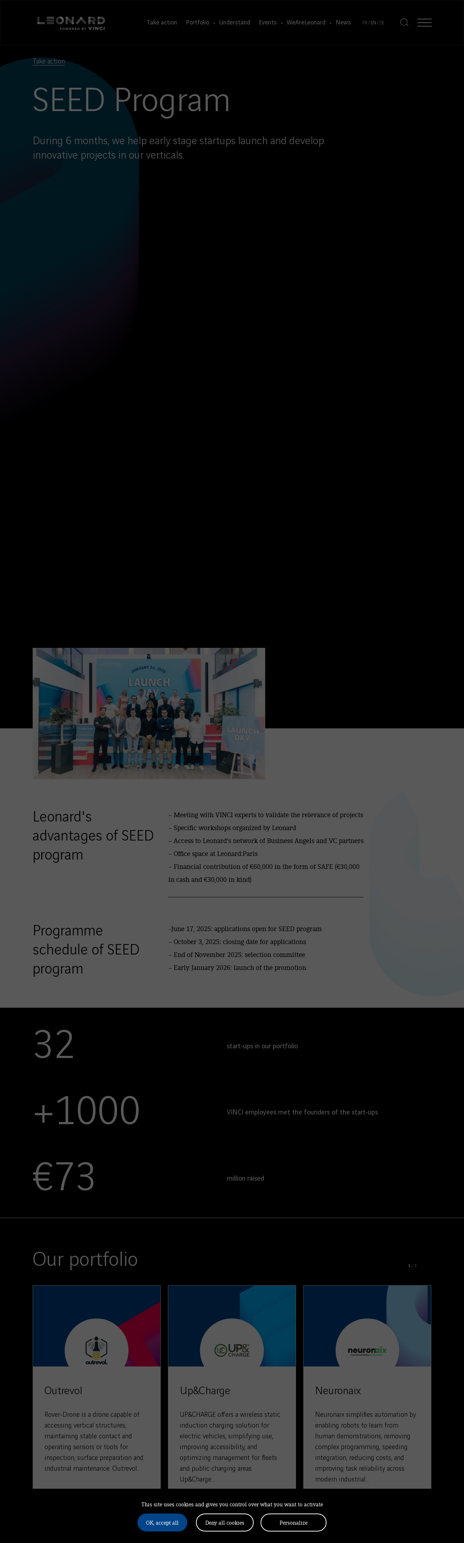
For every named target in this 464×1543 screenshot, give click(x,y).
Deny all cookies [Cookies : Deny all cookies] (224, 1522)
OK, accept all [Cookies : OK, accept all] (162, 1522)
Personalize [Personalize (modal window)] (294, 1522)
